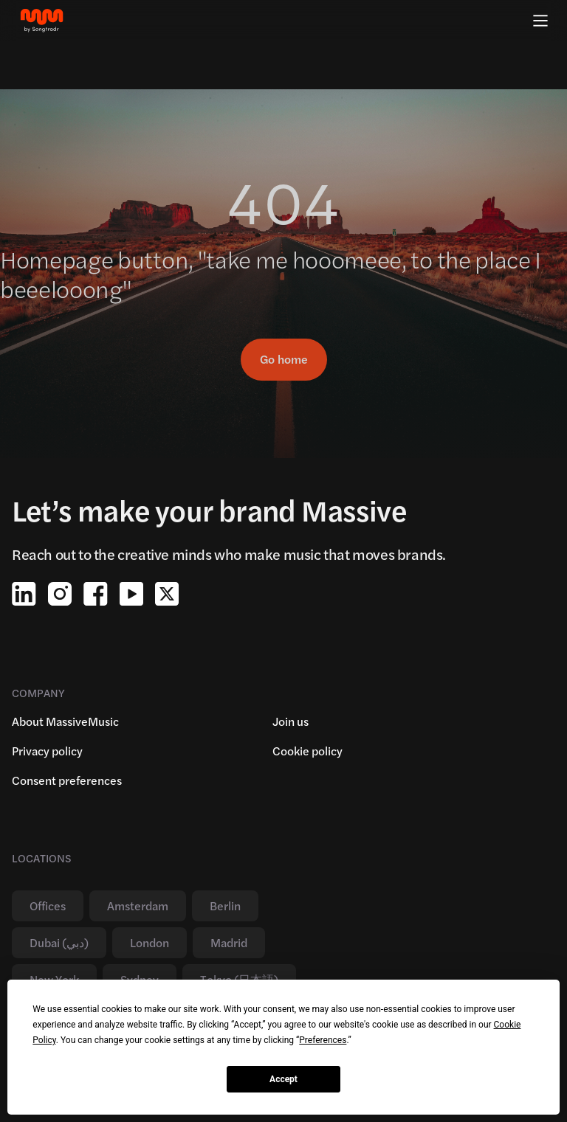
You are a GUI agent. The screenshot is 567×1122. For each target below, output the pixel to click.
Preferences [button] (322, 1040)
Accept (283, 1079)
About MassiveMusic (65, 721)
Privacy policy (47, 750)
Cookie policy (307, 750)
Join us (290, 721)
